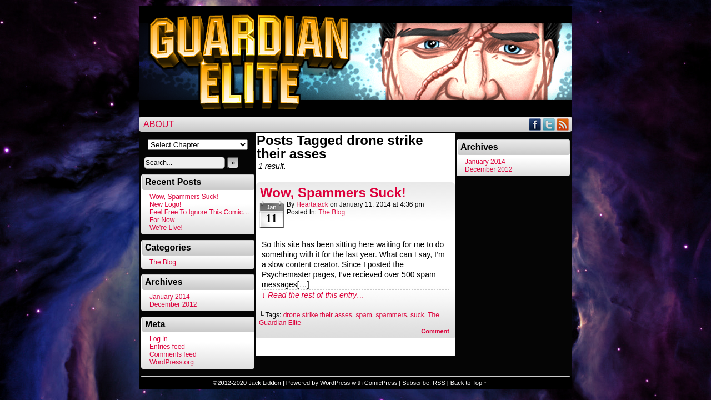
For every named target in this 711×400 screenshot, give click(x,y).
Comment (435, 331)
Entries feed (167, 347)
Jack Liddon (264, 382)
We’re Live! (166, 228)
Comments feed (173, 354)
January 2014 (169, 297)
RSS (563, 124)
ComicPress (380, 382)
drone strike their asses (317, 315)
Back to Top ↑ (468, 382)
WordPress (335, 382)
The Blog (162, 262)
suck (417, 315)
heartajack (312, 204)
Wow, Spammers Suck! (183, 197)
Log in (158, 339)
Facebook (535, 124)
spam (364, 315)
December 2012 (173, 304)
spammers (391, 315)
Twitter (549, 124)
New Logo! (165, 204)
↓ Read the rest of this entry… (313, 295)
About (158, 124)
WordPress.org (171, 362)
